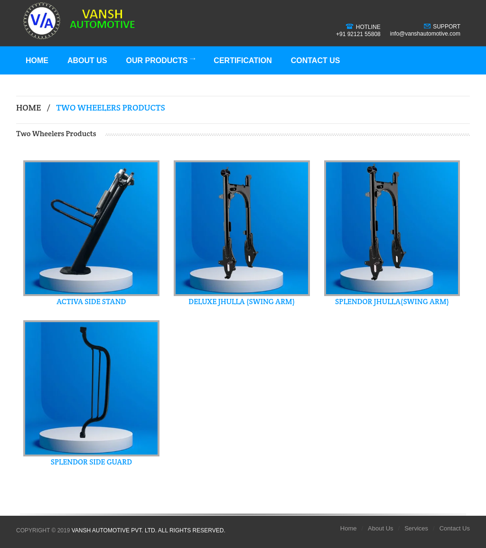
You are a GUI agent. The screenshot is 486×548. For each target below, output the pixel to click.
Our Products (161, 60)
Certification (242, 60)
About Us (87, 60)
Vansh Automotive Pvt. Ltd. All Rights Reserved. (148, 530)
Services (416, 528)
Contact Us (315, 60)
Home (37, 60)
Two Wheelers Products (110, 107)
